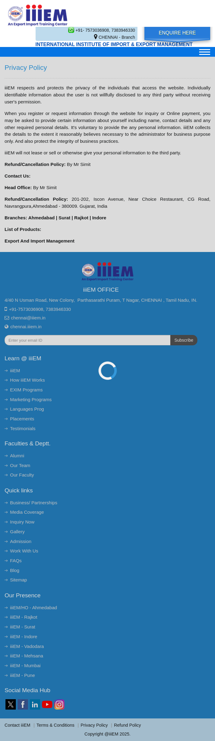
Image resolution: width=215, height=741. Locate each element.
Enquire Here (177, 32)
